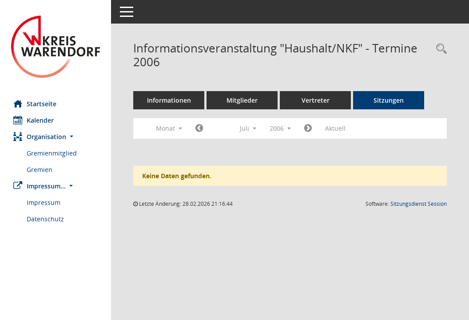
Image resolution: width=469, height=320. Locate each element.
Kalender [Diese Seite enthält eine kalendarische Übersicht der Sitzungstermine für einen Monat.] (33, 120)
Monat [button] (169, 128)
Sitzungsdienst (418, 204)
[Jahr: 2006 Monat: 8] (308, 128)
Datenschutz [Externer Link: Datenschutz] (45, 219)
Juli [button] (248, 128)
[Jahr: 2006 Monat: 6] (199, 128)
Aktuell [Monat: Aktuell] (335, 128)
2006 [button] (280, 128)
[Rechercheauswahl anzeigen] (439, 49)
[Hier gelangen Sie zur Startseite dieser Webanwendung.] (55, 47)
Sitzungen (389, 100)
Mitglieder (242, 100)
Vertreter (316, 100)
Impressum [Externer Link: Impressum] (43, 202)
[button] (55, 136)
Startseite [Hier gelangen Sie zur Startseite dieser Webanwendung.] (34, 103)
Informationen (169, 100)
